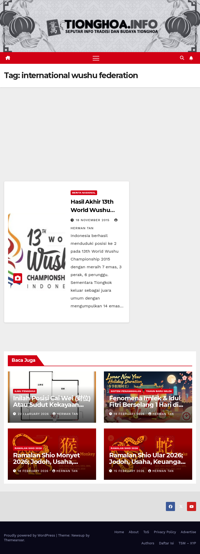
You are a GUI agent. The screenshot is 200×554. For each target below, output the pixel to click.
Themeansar (14, 540)
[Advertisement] (100, 126)
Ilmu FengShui (25, 391)
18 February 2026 (34, 471)
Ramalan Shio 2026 (28, 448)
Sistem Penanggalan (126, 391)
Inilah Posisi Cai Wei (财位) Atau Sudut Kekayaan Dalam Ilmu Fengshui (52, 404)
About (134, 532)
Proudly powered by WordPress (30, 535)
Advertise (188, 532)
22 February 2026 (34, 414)
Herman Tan (65, 414)
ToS (146, 532)
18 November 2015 (93, 220)
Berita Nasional (84, 192)
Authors (147, 543)
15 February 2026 (130, 471)
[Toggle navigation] (96, 58)
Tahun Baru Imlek (159, 391)
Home (119, 532)
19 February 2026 (130, 414)
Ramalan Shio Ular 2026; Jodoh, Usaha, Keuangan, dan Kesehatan (147, 461)
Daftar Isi (166, 543)
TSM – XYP (187, 543)
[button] (182, 57)
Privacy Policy (165, 532)
